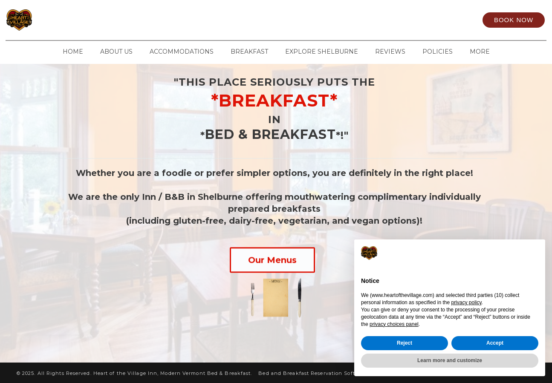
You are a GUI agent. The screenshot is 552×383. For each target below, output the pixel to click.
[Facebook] (376, 19)
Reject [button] (404, 343)
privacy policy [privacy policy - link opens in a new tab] (466, 302)
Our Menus (272, 260)
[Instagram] (404, 19)
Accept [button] (494, 343)
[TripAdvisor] (432, 19)
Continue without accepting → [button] (493, 253)
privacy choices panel (394, 324)
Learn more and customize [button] (449, 360)
